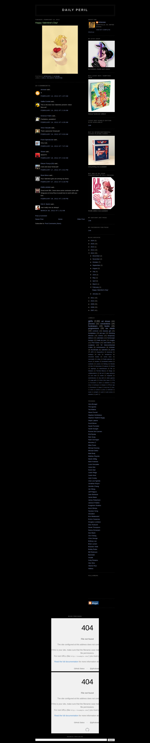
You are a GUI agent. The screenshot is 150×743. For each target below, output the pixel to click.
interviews (98, 366)
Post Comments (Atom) (53, 223)
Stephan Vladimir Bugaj (96, 418)
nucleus (98, 389)
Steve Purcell (93, 412)
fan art (102, 373)
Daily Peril (75, 10)
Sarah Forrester (93, 426)
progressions (93, 328)
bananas (109, 352)
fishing (105, 364)
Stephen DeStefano (95, 415)
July (94, 271)
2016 (93, 244)
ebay (98, 359)
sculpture (91, 345)
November (96, 259)
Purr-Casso (96, 342)
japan (100, 387)
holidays (50, 78)
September (97, 265)
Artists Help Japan (104, 380)
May (94, 278)
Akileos (90, 568)
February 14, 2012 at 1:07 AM (54, 96)
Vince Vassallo (46, 128)
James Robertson (94, 500)
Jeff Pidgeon (92, 492)
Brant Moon (45, 175)
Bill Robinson (92, 552)
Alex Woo (91, 563)
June (94, 275)
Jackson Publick (93, 503)
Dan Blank (92, 533)
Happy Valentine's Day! (100, 290)
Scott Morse (92, 423)
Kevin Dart (92, 470)
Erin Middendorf (93, 516)
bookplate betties (107, 361)
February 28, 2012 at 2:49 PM (54, 199)
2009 (93, 304)
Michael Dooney (93, 448)
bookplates (92, 333)
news (91, 389)
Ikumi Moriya (92, 508)
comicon (95, 331)
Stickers (90, 371)
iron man (94, 375)
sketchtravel (103, 368)
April (94, 281)
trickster (112, 347)
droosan (43, 89)
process (91, 324)
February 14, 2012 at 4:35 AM (54, 122)
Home (60, 219)
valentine (59, 78)
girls (44, 78)
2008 (93, 307)
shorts (113, 366)
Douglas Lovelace (94, 522)
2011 (93, 298)
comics (100, 336)
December (96, 256)
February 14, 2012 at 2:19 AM (54, 110)
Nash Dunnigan (93, 440)
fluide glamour (107, 359)
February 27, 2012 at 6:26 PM (54, 182)
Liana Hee (91, 467)
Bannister (91, 555)
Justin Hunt (92, 475)
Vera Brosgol (92, 404)
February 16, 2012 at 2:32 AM (54, 158)
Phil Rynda (92, 434)
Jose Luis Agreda (94, 481)
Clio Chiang (92, 536)
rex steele (110, 328)
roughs (112, 340)
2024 (93, 240)
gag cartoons (110, 373)
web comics (109, 392)
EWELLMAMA (46, 187)
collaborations (92, 373)
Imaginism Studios (94, 505)
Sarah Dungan (93, 429)
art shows (105, 321)
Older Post (81, 219)
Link (89, 125)
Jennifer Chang (93, 486)
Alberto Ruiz (92, 566)
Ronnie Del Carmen (95, 431)
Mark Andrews (93, 461)
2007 (93, 310)
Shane (43, 151)
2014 (93, 247)
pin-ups (102, 333)
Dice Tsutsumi (93, 525)
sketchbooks (92, 378)
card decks (107, 342)
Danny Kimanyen (94, 530)
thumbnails (94, 350)
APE (92, 352)
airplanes (107, 382)
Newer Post (39, 219)
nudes (102, 375)
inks (91, 366)
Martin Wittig (92, 459)
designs (103, 385)
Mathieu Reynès (94, 456)
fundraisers (93, 326)
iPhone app (111, 385)
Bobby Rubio (92, 549)
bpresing (102, 22)
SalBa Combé (45, 101)
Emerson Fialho (46, 116)
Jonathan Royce (94, 483)
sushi (102, 392)
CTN (113, 380)
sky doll (101, 378)
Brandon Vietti (93, 547)
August (95, 268)
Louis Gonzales (93, 464)
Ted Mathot (92, 409)
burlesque (96, 385)
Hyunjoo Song (93, 511)
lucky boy (106, 387)
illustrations (93, 387)
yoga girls (93, 380)
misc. (113, 387)
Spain (100, 382)
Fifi (111, 368)
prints (113, 350)
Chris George (93, 538)
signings (93, 368)
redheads (110, 389)
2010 (93, 301)
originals (109, 375)
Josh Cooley (92, 478)
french (90, 361)
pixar (103, 389)
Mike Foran (92, 445)
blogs (110, 371)
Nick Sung (91, 437)
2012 (93, 253)
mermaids (91, 359)
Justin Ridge (92, 472)
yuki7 (96, 394)
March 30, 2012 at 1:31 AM (53, 210)
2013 (93, 250)
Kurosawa (93, 382)
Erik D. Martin (45, 204)
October (96, 262)
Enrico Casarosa (94, 519)
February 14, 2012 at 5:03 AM (54, 134)
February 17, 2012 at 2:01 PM (54, 170)
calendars (100, 338)
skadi (89, 392)
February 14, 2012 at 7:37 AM (54, 146)
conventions (105, 324)
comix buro (108, 356)
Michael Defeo (93, 451)
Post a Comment (41, 216)
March (95, 284)
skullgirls (96, 392)
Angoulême (100, 352)
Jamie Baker (92, 497)
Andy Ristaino (93, 560)
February (96, 287)
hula (99, 354)
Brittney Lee (92, 541)
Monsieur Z (92, 442)
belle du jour (101, 340)
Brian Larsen (92, 544)
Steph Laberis (93, 420)
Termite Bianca (101, 371)
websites (90, 394)
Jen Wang (91, 489)
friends (112, 364)
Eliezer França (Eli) (47, 163)
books (107, 326)
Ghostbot (91, 514)
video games (111, 378)
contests (91, 364)
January (96, 294)
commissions (100, 347)
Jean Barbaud (93, 494)
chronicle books (93, 356)
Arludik (90, 557)
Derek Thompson (94, 527)
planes (106, 366)
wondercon (108, 354)
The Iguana (92, 407)
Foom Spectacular (47, 140)
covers (98, 364)
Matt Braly (91, 453)
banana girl (107, 331)
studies (97, 361)
